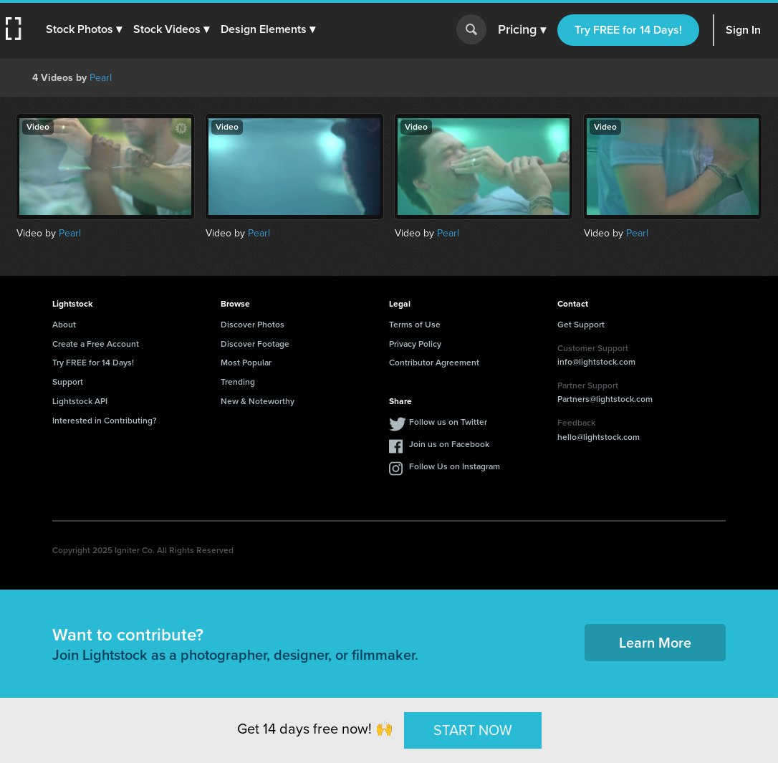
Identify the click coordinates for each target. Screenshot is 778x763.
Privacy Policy (415, 343)
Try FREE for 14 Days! (628, 29)
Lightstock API (79, 401)
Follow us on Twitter (448, 422)
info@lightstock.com (596, 361)
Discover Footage (255, 343)
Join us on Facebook (449, 444)
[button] (84, 29)
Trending (238, 381)
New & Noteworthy (257, 401)
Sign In (743, 29)
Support (67, 381)
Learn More (655, 642)
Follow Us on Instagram (454, 466)
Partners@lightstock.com (605, 399)
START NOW (472, 730)
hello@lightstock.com (598, 437)
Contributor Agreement (434, 362)
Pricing (522, 30)
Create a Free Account (95, 343)
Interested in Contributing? (104, 420)
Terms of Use (415, 324)
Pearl (101, 77)
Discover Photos (252, 324)
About (64, 324)
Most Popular (246, 362)
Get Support (581, 324)
